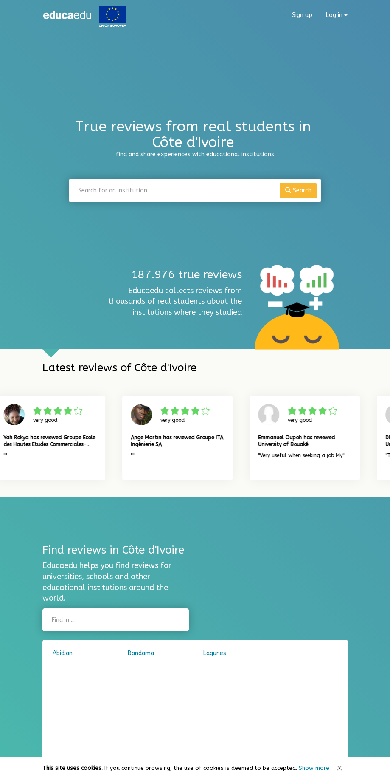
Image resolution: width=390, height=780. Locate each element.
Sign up (302, 15)
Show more (314, 768)
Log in (337, 15)
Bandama (141, 653)
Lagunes (214, 653)
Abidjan (63, 653)
